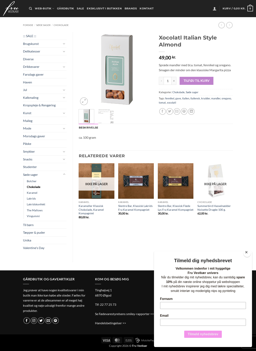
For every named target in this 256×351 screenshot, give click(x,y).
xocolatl (171, 102)
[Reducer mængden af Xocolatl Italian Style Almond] (161, 81)
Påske (27, 143)
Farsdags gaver (33, 74)
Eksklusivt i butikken (104, 8)
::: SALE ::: (29, 36)
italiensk (195, 98)
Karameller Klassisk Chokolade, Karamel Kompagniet (91, 209)
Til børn (28, 225)
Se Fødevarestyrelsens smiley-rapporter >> (124, 314)
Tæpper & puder (34, 232)
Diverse (28, 59)
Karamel (32, 192)
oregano (226, 98)
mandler (215, 98)
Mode (27, 128)
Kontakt (147, 8)
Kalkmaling (30, 97)
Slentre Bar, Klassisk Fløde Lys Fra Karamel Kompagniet (175, 207)
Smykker (29, 151)
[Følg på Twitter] (41, 320)
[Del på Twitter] (169, 111)
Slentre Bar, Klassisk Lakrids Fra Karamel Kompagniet (135, 207)
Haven (27, 82)
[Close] (247, 253)
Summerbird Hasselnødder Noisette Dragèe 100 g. (214, 207)
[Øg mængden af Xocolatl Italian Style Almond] (174, 81)
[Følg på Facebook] (26, 320)
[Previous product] (229, 25)
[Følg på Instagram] (34, 320)
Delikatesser (31, 51)
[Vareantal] (168, 81)
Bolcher (32, 181)
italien (185, 98)
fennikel (169, 98)
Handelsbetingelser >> (110, 323)
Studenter (30, 167)
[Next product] (221, 25)
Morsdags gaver (34, 136)
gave (178, 98)
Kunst (27, 113)
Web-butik (44, 8)
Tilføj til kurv (197, 80)
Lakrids (31, 198)
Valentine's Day (33, 248)
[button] (215, 8)
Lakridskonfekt (36, 204)
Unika (27, 240)
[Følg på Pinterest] (55, 320)
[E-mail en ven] (177, 111)
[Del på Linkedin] (191, 111)
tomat (162, 102)
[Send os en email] (48, 320)
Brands (131, 8)
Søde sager (43, 25)
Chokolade (61, 25)
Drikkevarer (31, 66)
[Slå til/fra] (64, 43)
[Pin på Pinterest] (184, 111)
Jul (25, 90)
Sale (80, 8)
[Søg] (30, 8)
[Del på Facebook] (162, 111)
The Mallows (35, 210)
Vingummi (33, 216)
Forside (28, 25)
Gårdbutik (65, 8)
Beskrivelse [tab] (88, 127)
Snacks (27, 159)
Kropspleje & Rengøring (39, 105)
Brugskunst (31, 43)
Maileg (27, 121)
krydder (205, 98)
